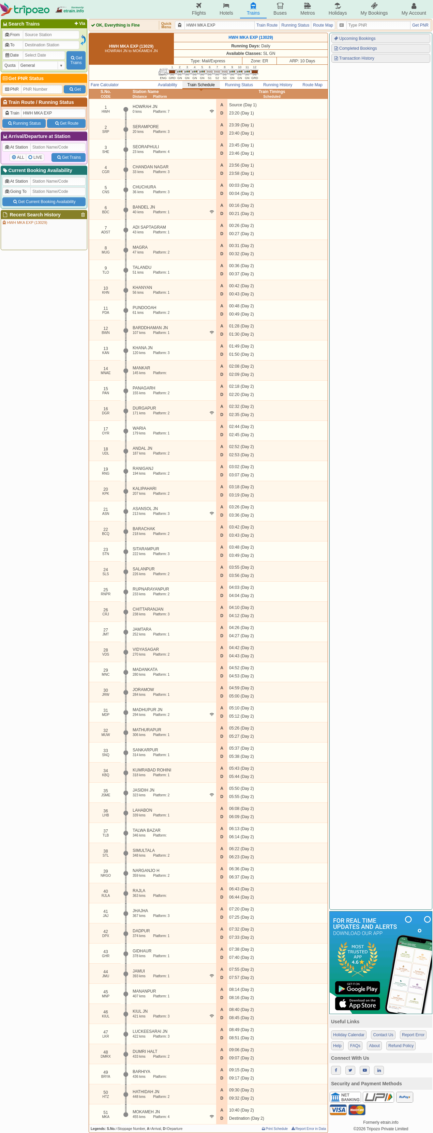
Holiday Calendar (348, 1034)
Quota (10, 65)
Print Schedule (274, 1129)
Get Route (66, 123)
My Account (414, 9)
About (374, 1045)
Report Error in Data (308, 1129)
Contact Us (383, 1034)
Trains (253, 9)
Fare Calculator (105, 84)
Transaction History (353, 58)
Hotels (226, 9)
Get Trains (68, 157)
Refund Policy (401, 1045)
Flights (199, 9)
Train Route (22, 102)
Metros (307, 9)
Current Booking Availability (37, 170)
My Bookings (374, 9)
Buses (280, 9)
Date (11, 55)
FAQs (355, 1045)
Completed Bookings (355, 48)
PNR (11, 89)
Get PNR (420, 25)
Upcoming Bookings (354, 38)
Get (75, 89)
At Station (16, 147)
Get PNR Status (23, 78)
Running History (277, 84)
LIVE (37, 157)
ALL (20, 157)
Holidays (338, 9)
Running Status (56, 102)
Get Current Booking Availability (43, 201)
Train (11, 113)
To (9, 45)
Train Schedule (201, 84)
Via (79, 23)
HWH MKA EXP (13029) (24, 222)
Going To (15, 191)
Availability (167, 84)
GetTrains (76, 60)
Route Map (323, 25)
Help (337, 1045)
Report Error (413, 1034)
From (12, 34)
